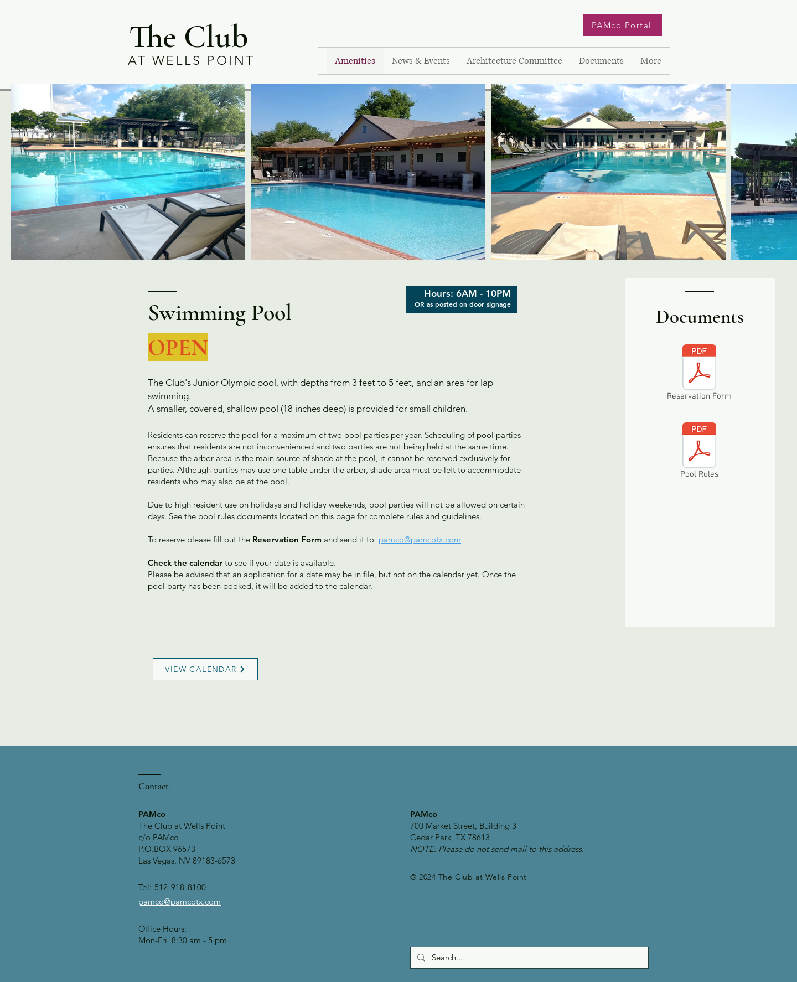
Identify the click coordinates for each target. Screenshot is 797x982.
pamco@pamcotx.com (420, 539)
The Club (188, 36)
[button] (421, 61)
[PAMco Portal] (622, 25)
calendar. (355, 586)
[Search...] (528, 957)
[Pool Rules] (699, 452)
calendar (205, 562)
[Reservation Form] (699, 374)
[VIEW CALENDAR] (205, 669)
